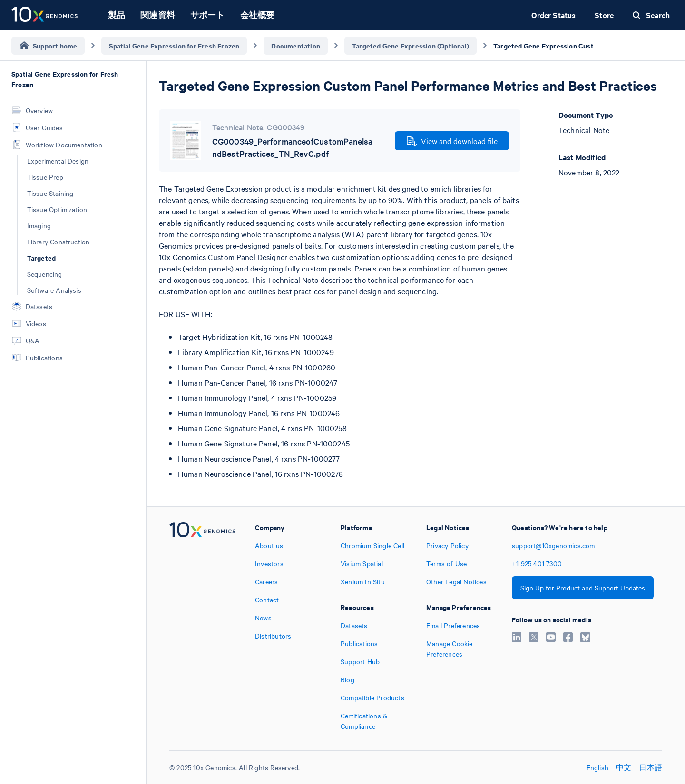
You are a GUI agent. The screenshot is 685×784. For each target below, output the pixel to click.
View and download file (452, 141)
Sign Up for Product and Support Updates (582, 587)
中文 (623, 767)
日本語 (650, 767)
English (597, 767)
